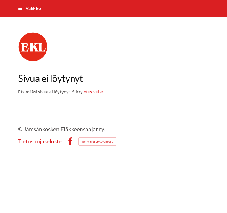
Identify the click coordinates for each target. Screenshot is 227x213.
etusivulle (93, 91)
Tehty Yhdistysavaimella (97, 141)
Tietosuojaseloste (40, 141)
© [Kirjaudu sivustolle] (21, 129)
